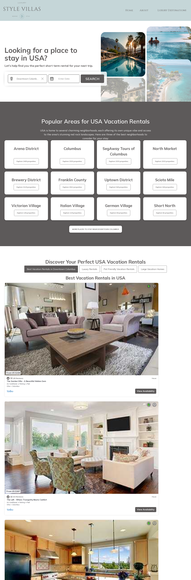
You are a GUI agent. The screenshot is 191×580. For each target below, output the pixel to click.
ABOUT (115, 552)
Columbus (16, 320)
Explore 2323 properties (164, 161)
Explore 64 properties (118, 213)
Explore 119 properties (72, 213)
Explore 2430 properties (26, 161)
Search (92, 79)
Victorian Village (22, 373)
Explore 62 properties (164, 213)
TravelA (103, 571)
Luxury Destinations (172, 10)
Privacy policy (98, 563)
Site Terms (115, 563)
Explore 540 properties (118, 187)
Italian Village (113, 320)
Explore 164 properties (165, 187)
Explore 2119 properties (26, 187)
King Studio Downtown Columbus (160, 368)
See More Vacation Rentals (96, 392)
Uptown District (159, 373)
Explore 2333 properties (72, 161)
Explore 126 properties (26, 213)
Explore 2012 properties (72, 187)
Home (131, 10)
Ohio (8, 320)
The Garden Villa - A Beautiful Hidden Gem (26, 315)
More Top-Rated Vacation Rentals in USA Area (95, 519)
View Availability (36, 325)
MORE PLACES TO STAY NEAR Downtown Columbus (95, 229)
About (145, 10)
